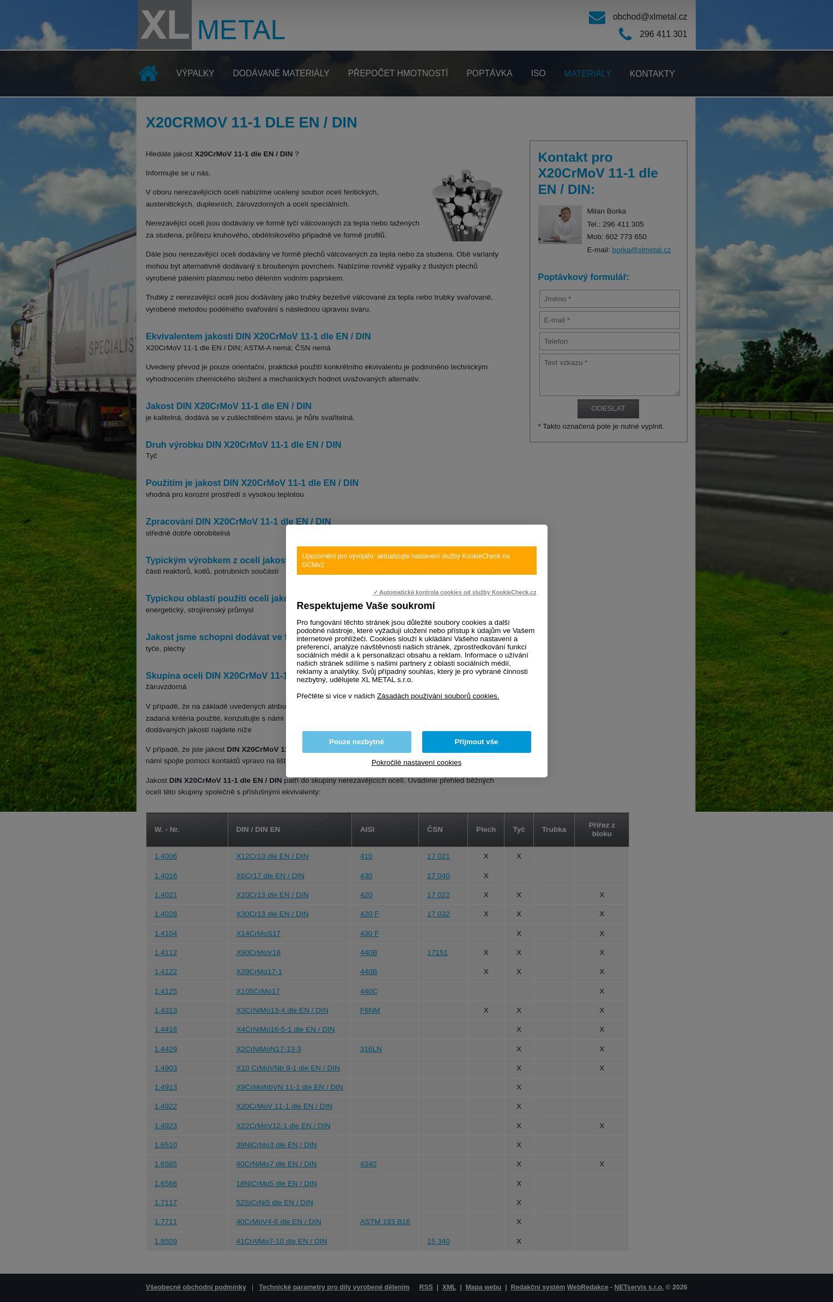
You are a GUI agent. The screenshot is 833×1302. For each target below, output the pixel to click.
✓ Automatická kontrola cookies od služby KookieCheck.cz (455, 592)
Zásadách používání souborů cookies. (438, 696)
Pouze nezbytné (356, 742)
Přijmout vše (476, 742)
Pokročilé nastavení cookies (416, 762)
